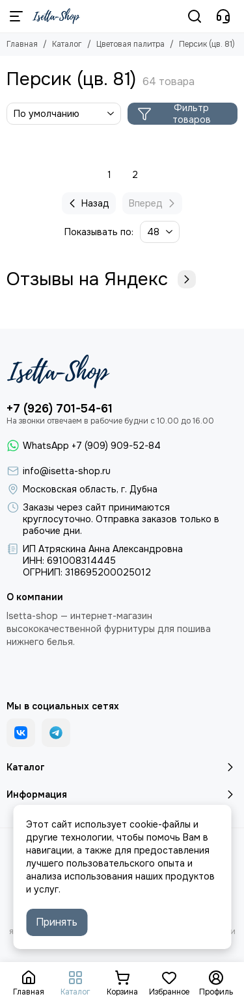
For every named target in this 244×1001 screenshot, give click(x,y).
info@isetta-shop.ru (67, 471)
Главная (22, 44)
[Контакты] (223, 16)
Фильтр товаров (174, 114)
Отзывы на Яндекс (101, 279)
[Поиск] (194, 16)
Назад (87, 203)
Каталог (67, 44)
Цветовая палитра (130, 44)
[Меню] (16, 16)
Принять (56, 922)
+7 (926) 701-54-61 (60, 408)
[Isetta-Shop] (56, 16)
